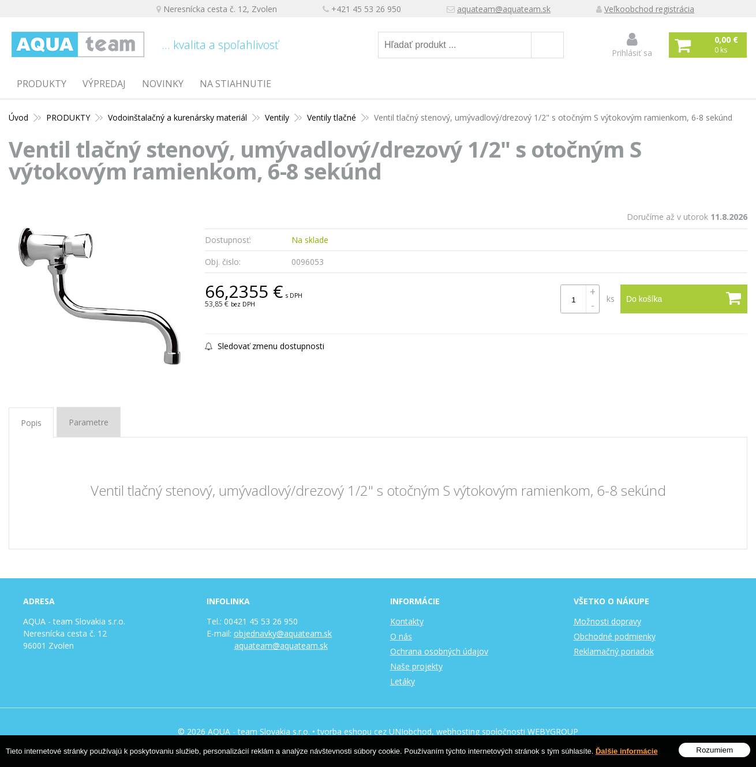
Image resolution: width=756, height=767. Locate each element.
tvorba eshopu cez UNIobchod (374, 731)
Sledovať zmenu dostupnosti (264, 346)
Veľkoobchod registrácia (649, 8)
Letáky (402, 681)
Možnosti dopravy (607, 621)
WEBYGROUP (552, 731)
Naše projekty (416, 666)
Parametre (88, 422)
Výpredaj (104, 83)
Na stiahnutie (235, 83)
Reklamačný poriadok (614, 651)
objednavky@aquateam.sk (283, 633)
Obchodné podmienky (615, 636)
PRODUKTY (41, 83)
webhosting (458, 731)
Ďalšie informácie (627, 752)
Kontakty (407, 621)
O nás (401, 636)
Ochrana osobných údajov (439, 651)
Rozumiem (714, 751)
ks (611, 298)
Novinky (163, 83)
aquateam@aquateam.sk (504, 8)
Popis (31, 422)
